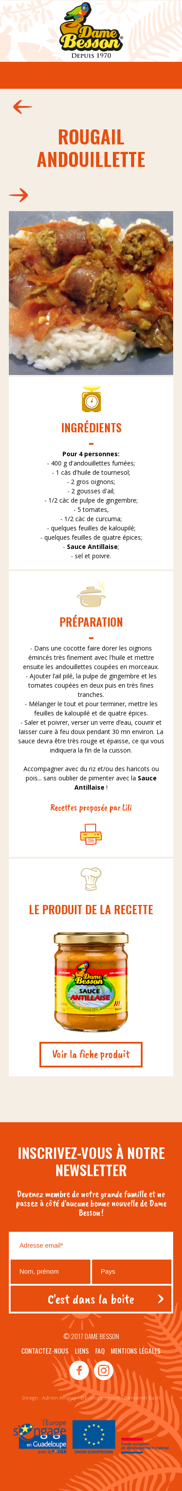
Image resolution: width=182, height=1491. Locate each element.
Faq (100, 1350)
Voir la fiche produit (91, 1054)
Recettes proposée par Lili (91, 807)
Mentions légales (136, 1350)
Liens (82, 1350)
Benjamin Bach (142, 1397)
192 (20, 195)
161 (20, 107)
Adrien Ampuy (59, 1397)
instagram (103, 1371)
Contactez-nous (45, 1350)
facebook (79, 1371)
